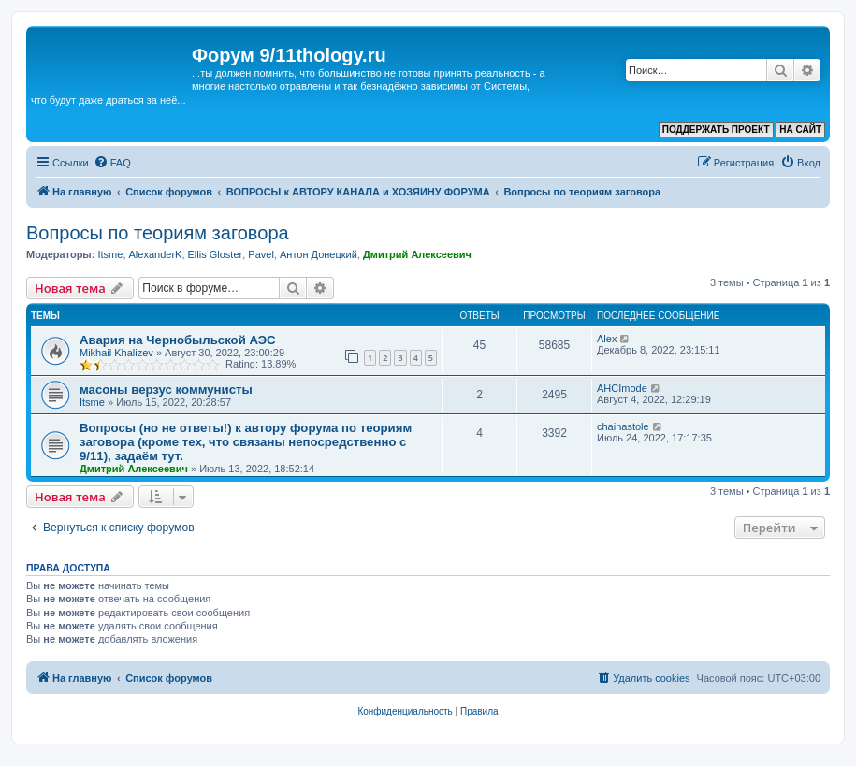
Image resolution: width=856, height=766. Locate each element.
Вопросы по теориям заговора (157, 233)
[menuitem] (112, 163)
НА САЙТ (800, 129)
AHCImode (622, 388)
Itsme (110, 254)
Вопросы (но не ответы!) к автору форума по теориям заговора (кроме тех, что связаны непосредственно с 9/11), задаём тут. (246, 442)
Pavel (261, 254)
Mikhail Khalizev (116, 352)
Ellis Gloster (215, 254)
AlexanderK (155, 254)
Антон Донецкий (318, 254)
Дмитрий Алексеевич (417, 254)
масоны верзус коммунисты (166, 390)
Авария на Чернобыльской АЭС (178, 340)
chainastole (623, 426)
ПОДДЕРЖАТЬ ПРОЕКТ (716, 129)
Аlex (607, 338)
